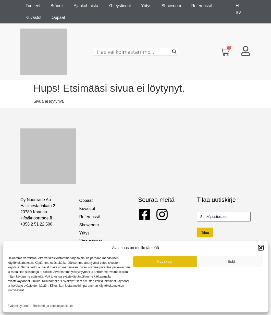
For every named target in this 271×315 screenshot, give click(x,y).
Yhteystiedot (119, 6)
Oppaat (58, 17)
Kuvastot (33, 17)
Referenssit (201, 6)
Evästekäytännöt (19, 306)
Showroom (171, 6)
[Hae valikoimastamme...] (133, 51)
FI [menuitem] (237, 5)
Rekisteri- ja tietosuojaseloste (53, 306)
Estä (231, 261)
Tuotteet (33, 6)
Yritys (146, 6)
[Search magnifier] (174, 51)
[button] (260, 247)
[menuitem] (237, 5)
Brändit (57, 6)
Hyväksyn (165, 261)
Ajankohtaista (86, 6)
